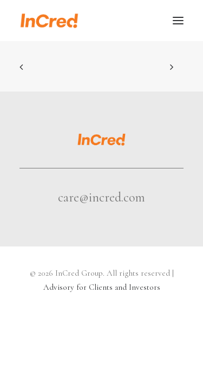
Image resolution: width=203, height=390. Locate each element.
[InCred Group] (49, 20)
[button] (178, 20)
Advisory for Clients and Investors (101, 287)
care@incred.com (101, 197)
